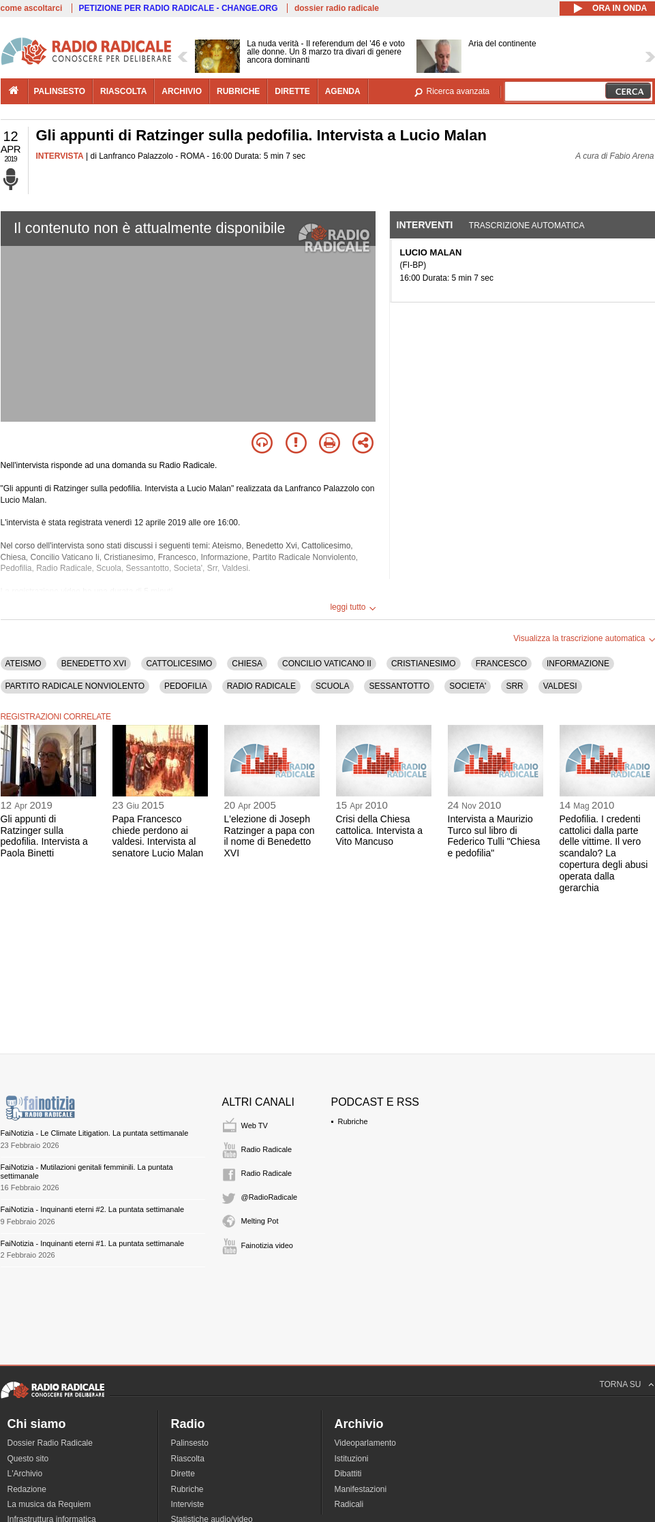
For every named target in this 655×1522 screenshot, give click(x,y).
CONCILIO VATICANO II (326, 663)
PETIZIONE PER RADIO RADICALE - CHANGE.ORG (178, 8)
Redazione (26, 1489)
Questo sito (28, 1458)
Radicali (349, 1504)
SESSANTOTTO (399, 686)
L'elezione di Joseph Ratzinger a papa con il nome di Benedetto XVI (269, 835)
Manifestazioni (361, 1489)
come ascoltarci (32, 8)
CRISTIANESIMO (423, 663)
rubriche (238, 91)
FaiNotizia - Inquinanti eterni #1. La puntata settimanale (93, 1243)
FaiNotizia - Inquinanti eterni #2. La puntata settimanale (93, 1209)
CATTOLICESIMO (179, 663)
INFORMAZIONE (578, 663)
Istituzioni (352, 1458)
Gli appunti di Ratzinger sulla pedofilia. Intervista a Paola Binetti (44, 835)
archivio (182, 91)
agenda (343, 91)
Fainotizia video (267, 1245)
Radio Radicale (266, 1149)
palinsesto (60, 91)
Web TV (254, 1125)
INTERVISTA (60, 156)
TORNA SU (620, 1384)
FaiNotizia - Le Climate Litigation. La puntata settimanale (95, 1133)
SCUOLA (332, 686)
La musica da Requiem (49, 1504)
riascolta (123, 91)
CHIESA (247, 663)
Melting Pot (260, 1221)
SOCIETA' (467, 686)
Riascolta (187, 1458)
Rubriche (353, 1121)
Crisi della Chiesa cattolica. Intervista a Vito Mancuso (379, 830)
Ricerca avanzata (458, 91)
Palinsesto (190, 1443)
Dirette (183, 1473)
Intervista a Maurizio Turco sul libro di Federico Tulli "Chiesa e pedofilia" (494, 835)
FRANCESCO (501, 663)
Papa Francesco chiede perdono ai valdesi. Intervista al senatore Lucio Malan (158, 835)
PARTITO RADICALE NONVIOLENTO (75, 686)
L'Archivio (25, 1473)
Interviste (187, 1504)
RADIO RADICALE (261, 686)
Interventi (425, 224)
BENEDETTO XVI (94, 663)
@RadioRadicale (269, 1197)
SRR (514, 686)
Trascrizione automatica (527, 225)
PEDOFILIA (185, 686)
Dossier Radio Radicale (50, 1443)
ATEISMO (23, 663)
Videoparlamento (366, 1443)
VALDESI (560, 686)
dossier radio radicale (336, 8)
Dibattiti (348, 1473)
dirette (292, 91)
